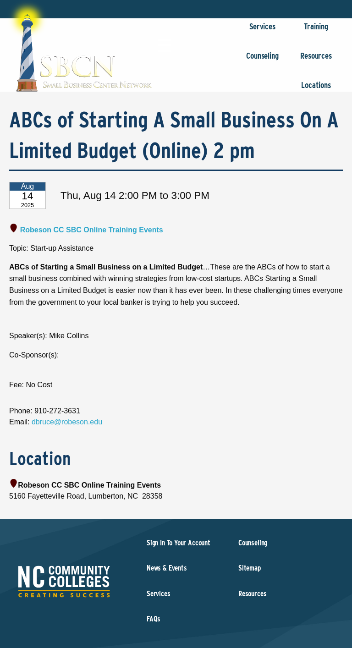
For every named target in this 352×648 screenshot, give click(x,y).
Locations (316, 89)
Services (262, 31)
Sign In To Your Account (178, 542)
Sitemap (249, 568)
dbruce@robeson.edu (67, 422)
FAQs (153, 619)
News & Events (167, 568)
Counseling (262, 60)
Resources (316, 60)
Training (316, 31)
